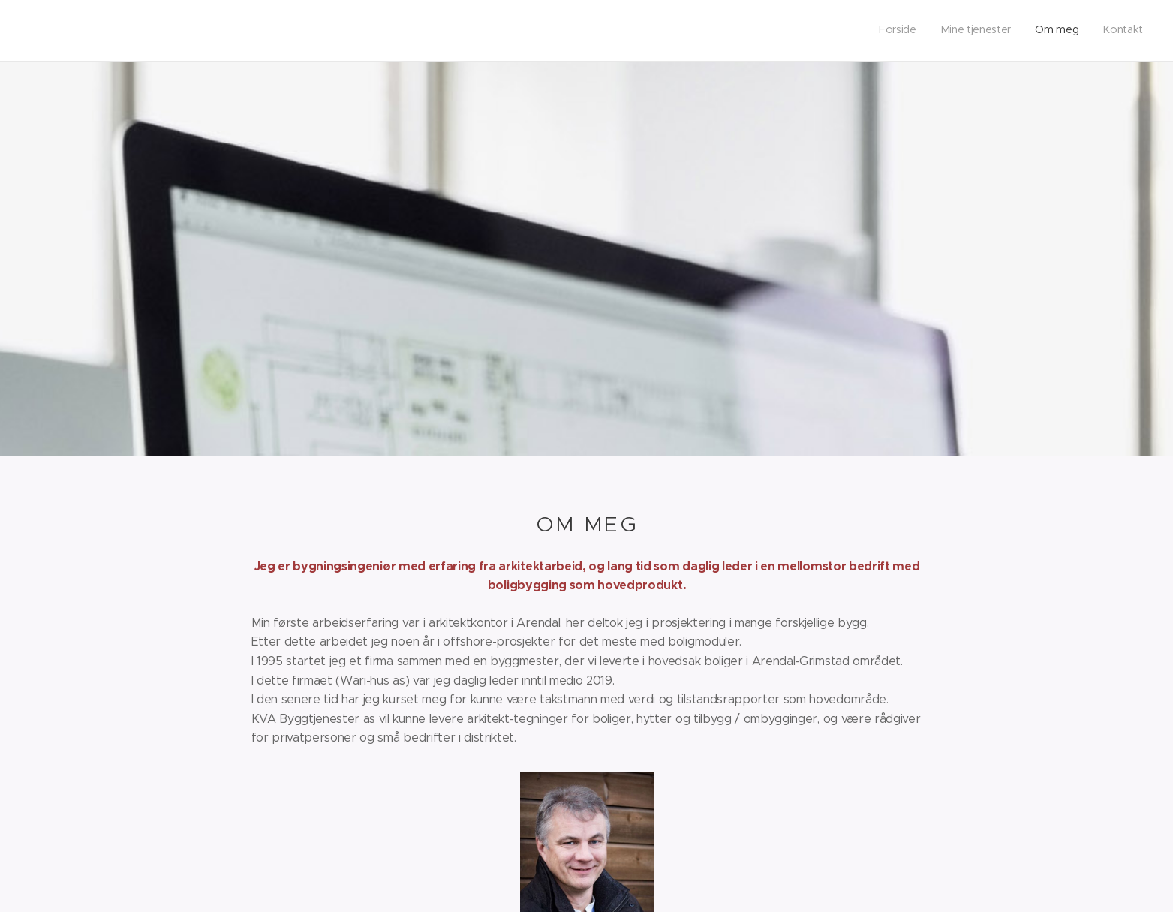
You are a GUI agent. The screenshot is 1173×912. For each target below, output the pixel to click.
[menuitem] (1075, 31)
